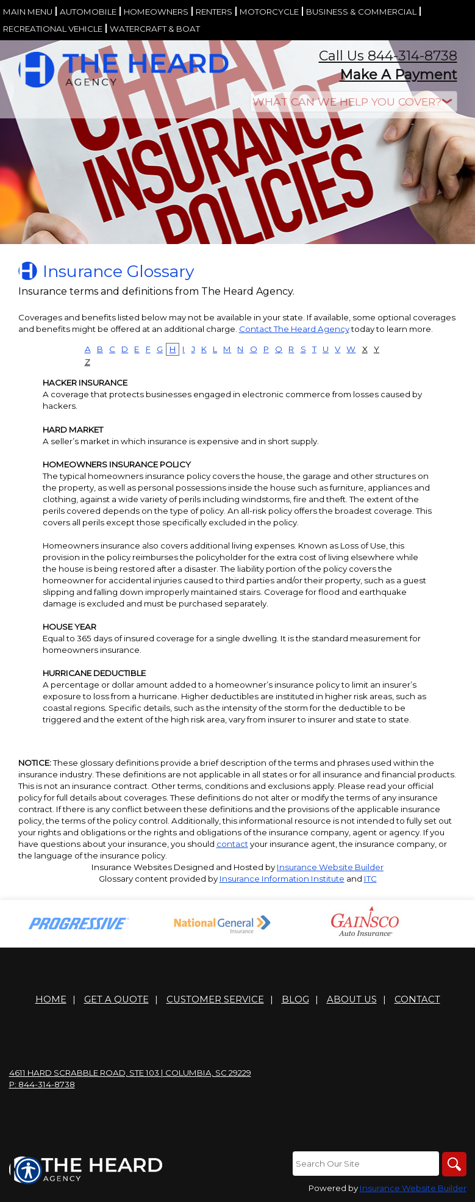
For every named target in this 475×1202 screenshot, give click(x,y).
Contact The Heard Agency (294, 329)
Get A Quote (116, 999)
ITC (370, 879)
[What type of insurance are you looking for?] (353, 101)
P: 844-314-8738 (42, 1084)
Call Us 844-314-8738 (388, 56)
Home (50, 999)
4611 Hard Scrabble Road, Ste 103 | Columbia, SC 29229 (130, 1073)
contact (232, 844)
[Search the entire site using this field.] (366, 1163)
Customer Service (215, 999)
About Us (352, 999)
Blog (295, 999)
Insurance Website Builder (330, 867)
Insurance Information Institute (282, 879)
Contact (417, 999)
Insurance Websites (131, 867)
